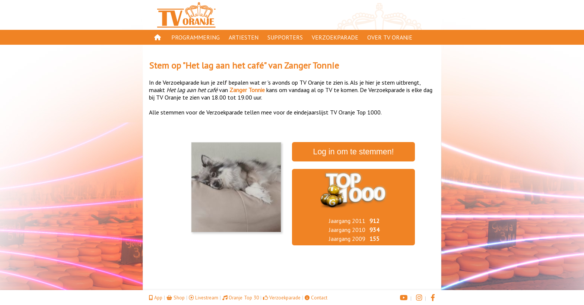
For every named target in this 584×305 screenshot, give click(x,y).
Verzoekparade (335, 37)
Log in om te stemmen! (353, 151)
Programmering (195, 37)
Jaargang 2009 (347, 238)
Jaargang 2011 (347, 220)
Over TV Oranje (389, 37)
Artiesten (243, 37)
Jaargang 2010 (347, 229)
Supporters (285, 37)
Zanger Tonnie (311, 65)
